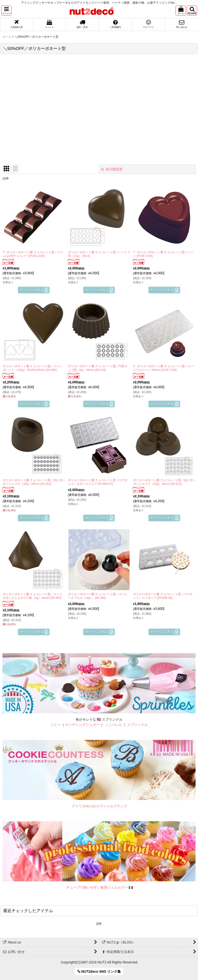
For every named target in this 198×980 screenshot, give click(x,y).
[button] (6, 11)
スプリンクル (137, 725)
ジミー (55, 725)
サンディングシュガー (82, 725)
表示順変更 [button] (111, 169)
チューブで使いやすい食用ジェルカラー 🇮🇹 (99, 887)
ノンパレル (113, 725)
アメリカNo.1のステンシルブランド (99, 806)
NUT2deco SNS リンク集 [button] (99, 971)
